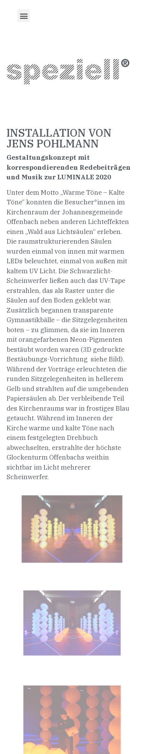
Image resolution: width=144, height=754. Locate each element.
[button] (23, 15)
